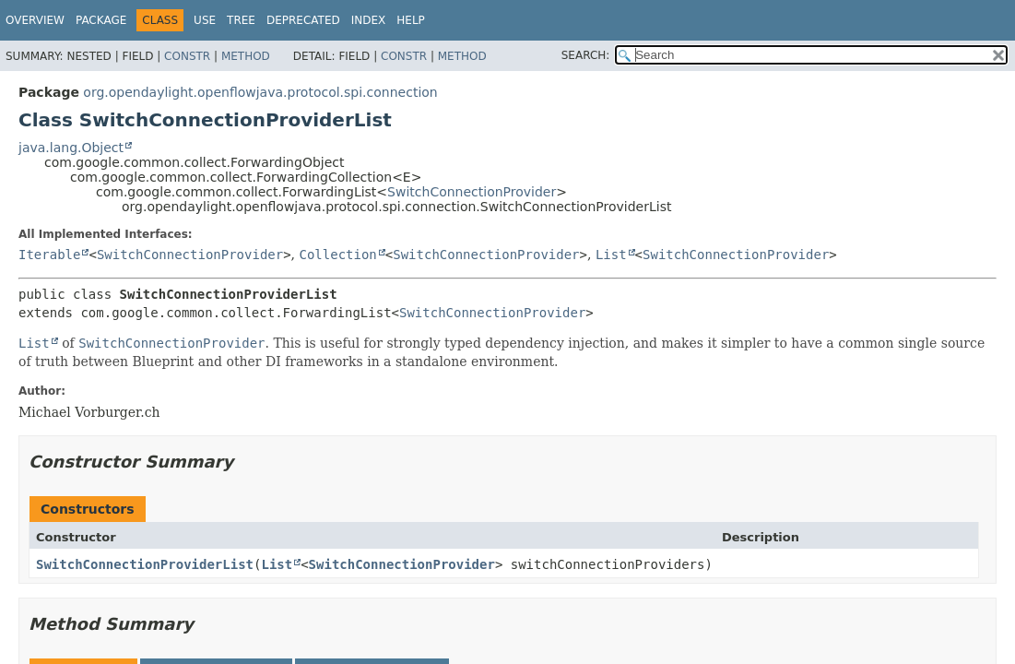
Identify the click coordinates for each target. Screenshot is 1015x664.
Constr (187, 56)
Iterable (49, 254)
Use (205, 20)
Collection (338, 254)
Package (101, 20)
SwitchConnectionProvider (471, 191)
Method (245, 56)
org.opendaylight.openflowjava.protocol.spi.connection (260, 92)
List (611, 254)
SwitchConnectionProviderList (145, 564)
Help (410, 20)
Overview (35, 20)
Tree (241, 20)
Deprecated (303, 20)
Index (368, 20)
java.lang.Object (71, 147)
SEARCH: (585, 55)
